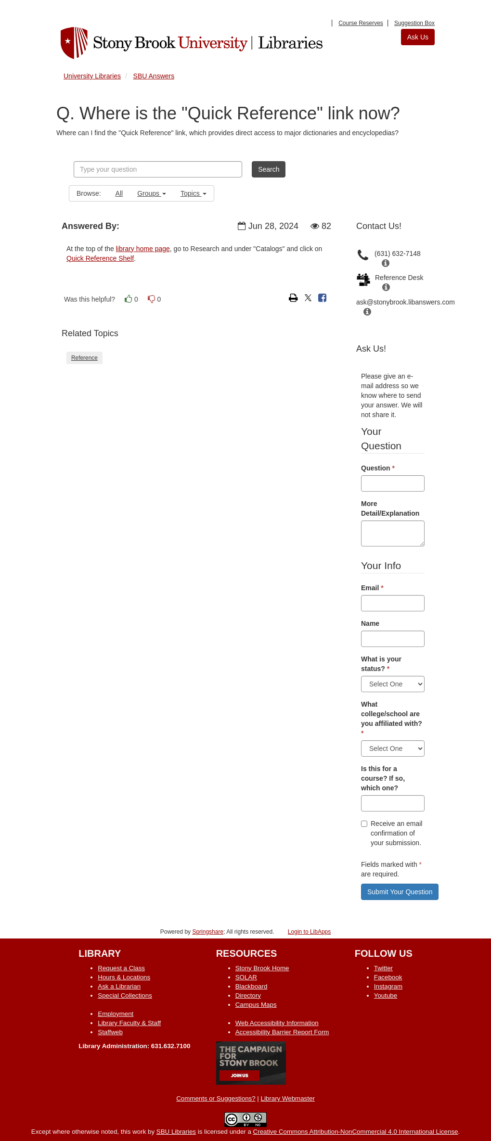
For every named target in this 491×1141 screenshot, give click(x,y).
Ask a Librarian (119, 986)
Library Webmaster (288, 1098)
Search (268, 169)
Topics (194, 193)
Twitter (383, 968)
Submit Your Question (399, 892)
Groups (151, 193)
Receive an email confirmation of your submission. (391, 833)
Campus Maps (256, 1004)
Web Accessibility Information (277, 1023)
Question (378, 468)
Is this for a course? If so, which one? (383, 778)
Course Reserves (360, 23)
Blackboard (251, 986)
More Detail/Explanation (390, 508)
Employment (115, 1013)
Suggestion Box (414, 23)
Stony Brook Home (262, 968)
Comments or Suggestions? (215, 1098)
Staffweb (110, 1032)
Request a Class (121, 968)
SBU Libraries (176, 1131)
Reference (84, 358)
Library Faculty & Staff (129, 1023)
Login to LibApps (309, 931)
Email (372, 588)
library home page (143, 249)
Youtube (385, 995)
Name (370, 623)
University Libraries (92, 76)
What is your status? (381, 663)
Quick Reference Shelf (100, 258)
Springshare (207, 931)
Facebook (388, 977)
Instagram (388, 986)
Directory (248, 995)
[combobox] (158, 169)
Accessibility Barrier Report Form (282, 1032)
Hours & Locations (124, 977)
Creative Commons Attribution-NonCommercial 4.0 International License (355, 1131)
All (119, 193)
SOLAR (246, 977)
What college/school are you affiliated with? (391, 718)
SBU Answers (154, 76)
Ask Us (417, 37)
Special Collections (125, 995)
